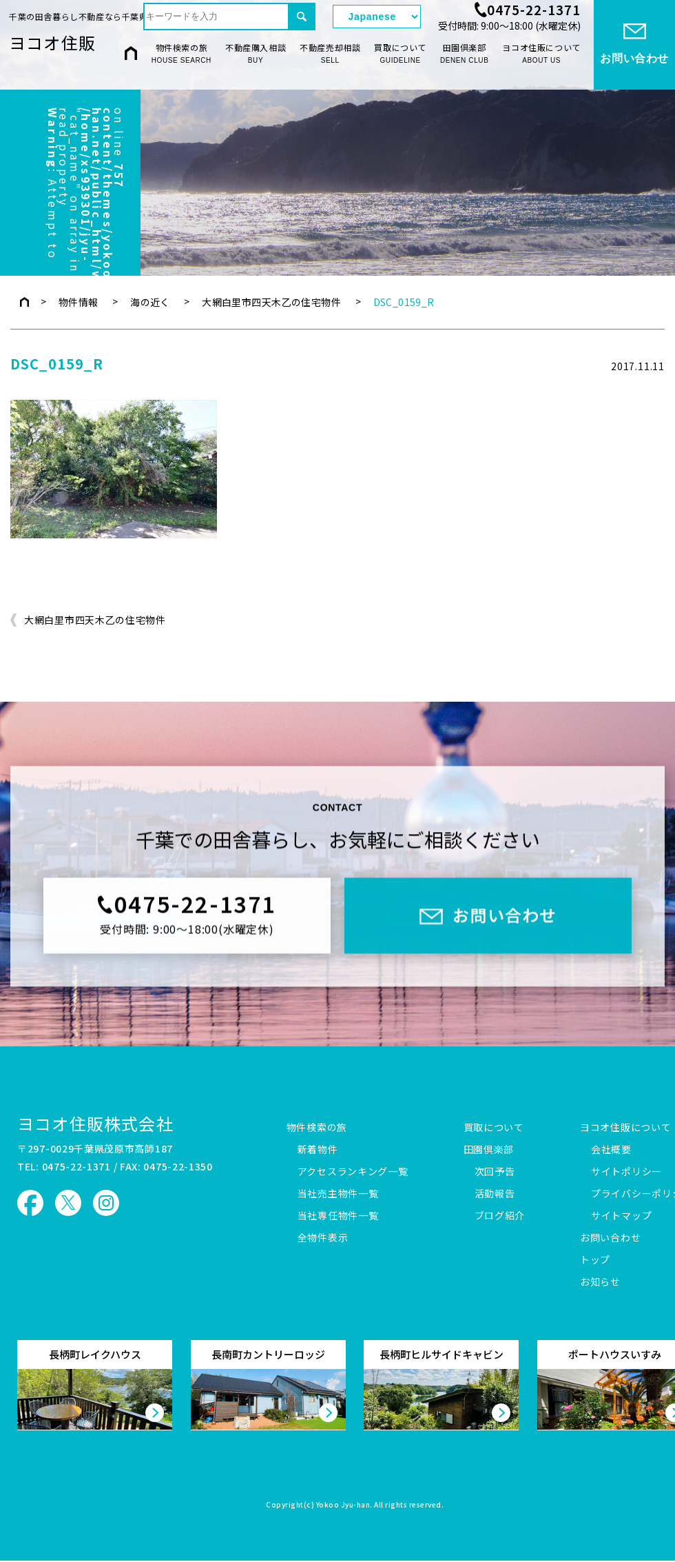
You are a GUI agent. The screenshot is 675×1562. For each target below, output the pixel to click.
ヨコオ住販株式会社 (95, 1123)
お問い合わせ (610, 1238)
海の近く (150, 302)
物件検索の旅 (181, 53)
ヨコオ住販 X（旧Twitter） (68, 1203)
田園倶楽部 (464, 53)
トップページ (24, 302)
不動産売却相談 (330, 53)
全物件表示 (323, 1238)
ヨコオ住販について (541, 53)
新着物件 (318, 1149)
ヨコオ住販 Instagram (106, 1203)
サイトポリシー (626, 1171)
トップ (595, 1260)
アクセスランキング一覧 (353, 1171)
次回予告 (495, 1171)
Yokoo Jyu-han (343, 1505)
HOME (131, 53)
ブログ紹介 (500, 1215)
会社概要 (611, 1149)
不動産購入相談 (255, 53)
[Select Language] (377, 16)
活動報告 (495, 1193)
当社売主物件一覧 (338, 1193)
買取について (400, 53)
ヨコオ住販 (52, 42)
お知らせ (600, 1282)
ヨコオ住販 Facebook (30, 1203)
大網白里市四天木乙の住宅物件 (271, 302)
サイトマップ (621, 1215)
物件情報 (78, 302)
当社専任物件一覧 (338, 1215)
